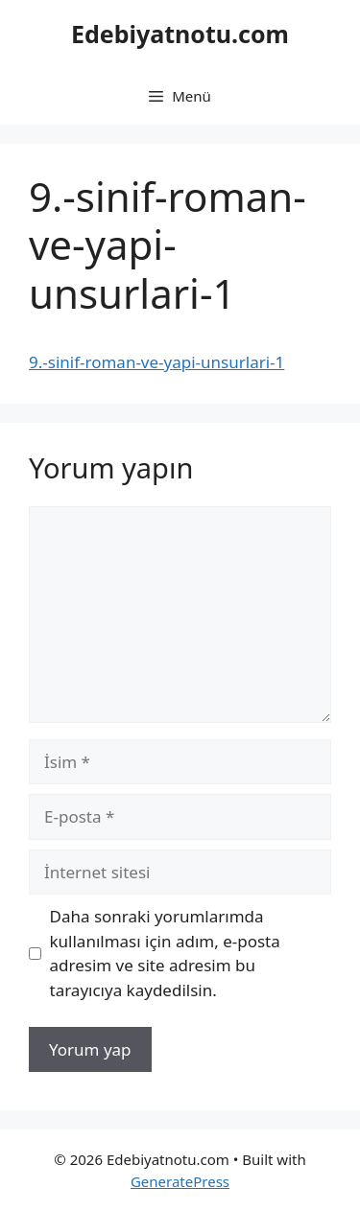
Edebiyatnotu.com (180, 33)
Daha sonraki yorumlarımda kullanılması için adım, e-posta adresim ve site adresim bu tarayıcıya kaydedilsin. (165, 953)
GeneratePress (180, 1181)
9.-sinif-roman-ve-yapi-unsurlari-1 (156, 362)
